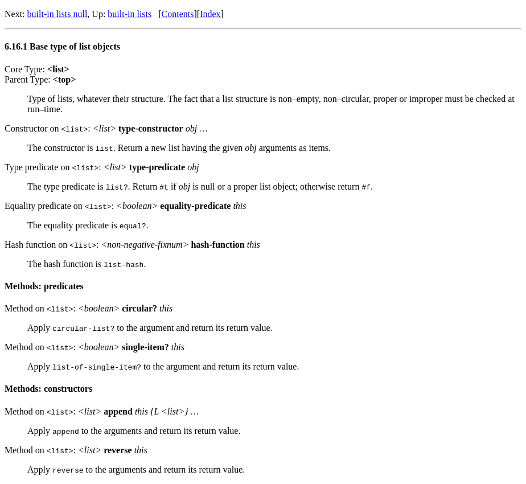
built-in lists (129, 14)
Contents (178, 14)
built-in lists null (57, 14)
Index (210, 14)
